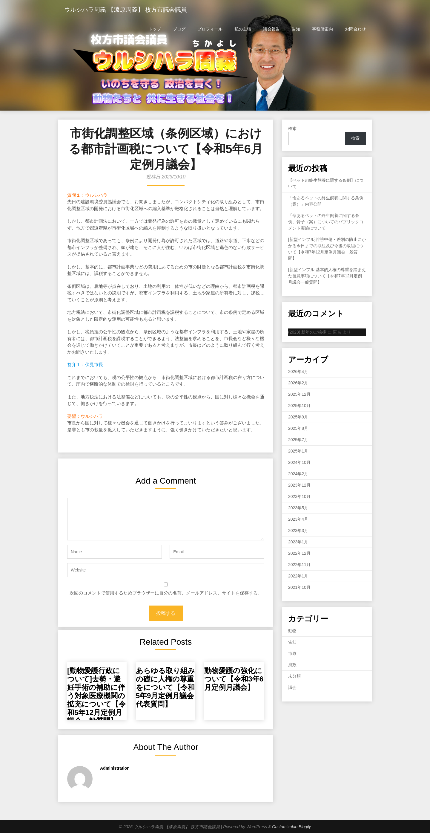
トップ (154, 29)
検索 (292, 128)
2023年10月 (299, 496)
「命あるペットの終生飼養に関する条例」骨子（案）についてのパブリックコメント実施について (325, 221)
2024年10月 (299, 462)
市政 (292, 653)
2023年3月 (298, 530)
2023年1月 (298, 541)
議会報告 (271, 29)
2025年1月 (298, 451)
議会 (292, 687)
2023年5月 (298, 507)
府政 (292, 664)
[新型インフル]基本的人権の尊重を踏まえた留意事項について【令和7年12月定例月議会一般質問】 (327, 276)
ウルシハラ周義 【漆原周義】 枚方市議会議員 (125, 9)
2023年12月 (299, 485)
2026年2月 (298, 382)
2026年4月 (298, 371)
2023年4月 (298, 519)
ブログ (179, 29)
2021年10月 (299, 587)
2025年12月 (299, 394)
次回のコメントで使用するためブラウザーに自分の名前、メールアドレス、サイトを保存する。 (166, 592)
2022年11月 (299, 564)
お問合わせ (355, 29)
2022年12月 (299, 553)
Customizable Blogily (291, 826)
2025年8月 (298, 428)
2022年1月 (298, 576)
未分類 (294, 676)
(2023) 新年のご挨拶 (307, 332)
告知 (296, 29)
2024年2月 (298, 473)
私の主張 (242, 29)
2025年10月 (299, 405)
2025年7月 (298, 439)
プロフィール (209, 29)
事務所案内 (322, 29)
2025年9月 (298, 417)
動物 (292, 630)
